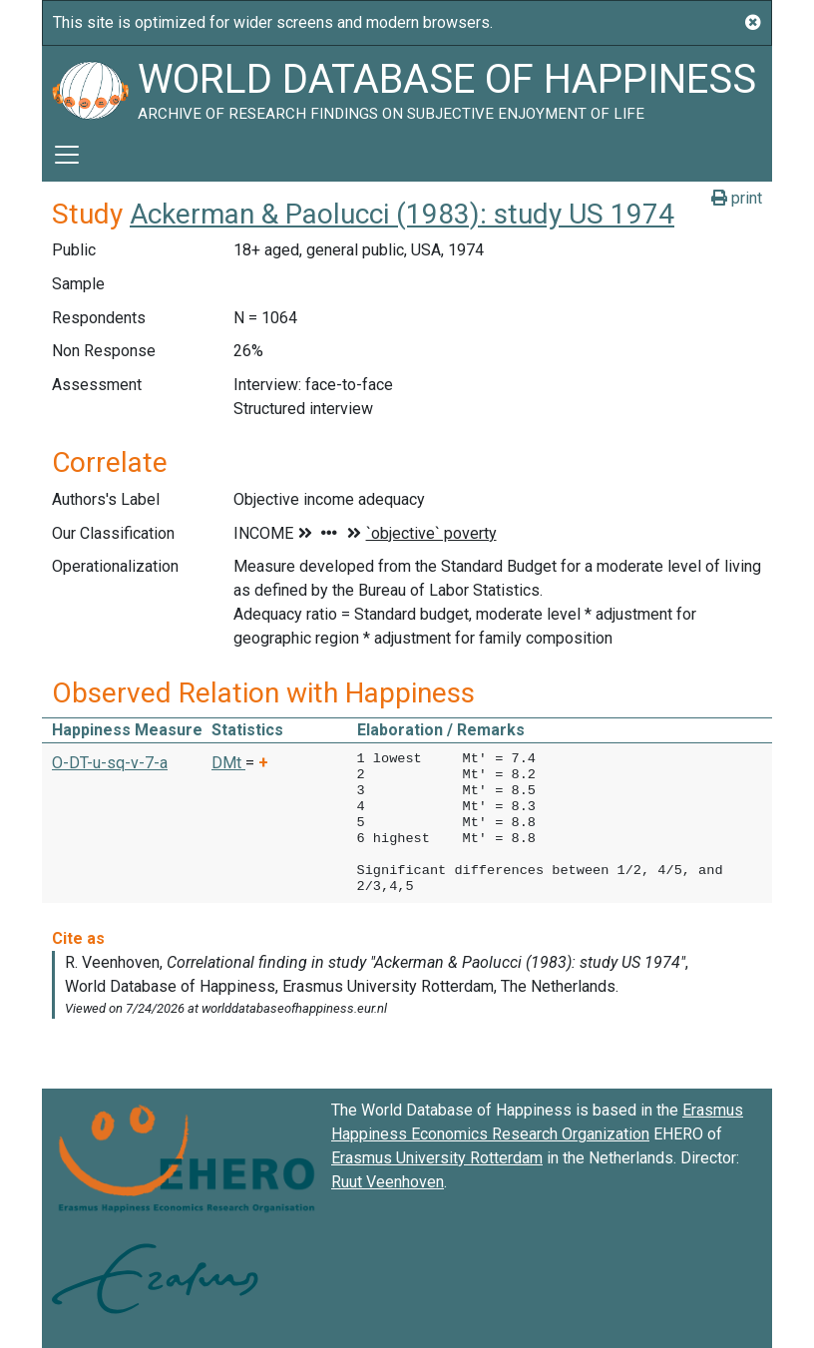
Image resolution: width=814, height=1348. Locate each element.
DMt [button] (228, 762)
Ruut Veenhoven (387, 1181)
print (736, 198)
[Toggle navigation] (67, 155)
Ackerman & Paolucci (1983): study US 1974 (402, 214)
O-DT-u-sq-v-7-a (110, 762)
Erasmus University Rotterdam (437, 1157)
